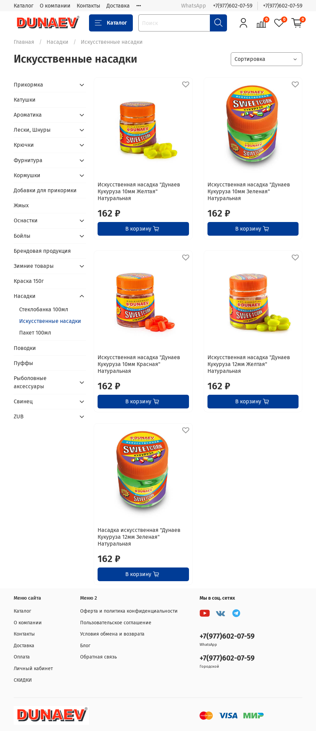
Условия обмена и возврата (112, 634)
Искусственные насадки (50, 321)
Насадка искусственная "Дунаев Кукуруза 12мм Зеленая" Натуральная (139, 537)
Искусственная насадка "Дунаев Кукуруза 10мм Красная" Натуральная (139, 364)
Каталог (24, 5)
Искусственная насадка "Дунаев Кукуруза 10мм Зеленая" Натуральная (248, 191)
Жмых (21, 205)
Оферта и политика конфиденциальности (129, 611)
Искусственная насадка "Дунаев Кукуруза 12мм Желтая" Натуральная (248, 364)
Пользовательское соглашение (115, 623)
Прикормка (28, 84)
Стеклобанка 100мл (43, 309)
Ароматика (28, 115)
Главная (24, 42)
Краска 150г (29, 281)
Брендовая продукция (42, 251)
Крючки (24, 145)
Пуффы (23, 363)
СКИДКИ (23, 680)
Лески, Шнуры (32, 130)
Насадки (57, 42)
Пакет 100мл (35, 332)
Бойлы (22, 236)
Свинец (23, 401)
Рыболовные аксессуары (30, 382)
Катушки (25, 99)
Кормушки (27, 175)
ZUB (19, 416)
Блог (85, 646)
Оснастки (26, 220)
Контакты (88, 5)
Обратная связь (98, 657)
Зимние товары (34, 266)
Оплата (22, 657)
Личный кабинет (33, 668)
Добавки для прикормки (45, 190)
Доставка (118, 5)
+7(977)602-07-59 (232, 5)
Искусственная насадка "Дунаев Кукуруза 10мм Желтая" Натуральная (139, 191)
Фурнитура (28, 160)
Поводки (25, 348)
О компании (55, 5)
